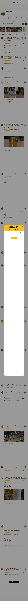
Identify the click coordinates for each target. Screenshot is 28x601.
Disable (14, 237)
